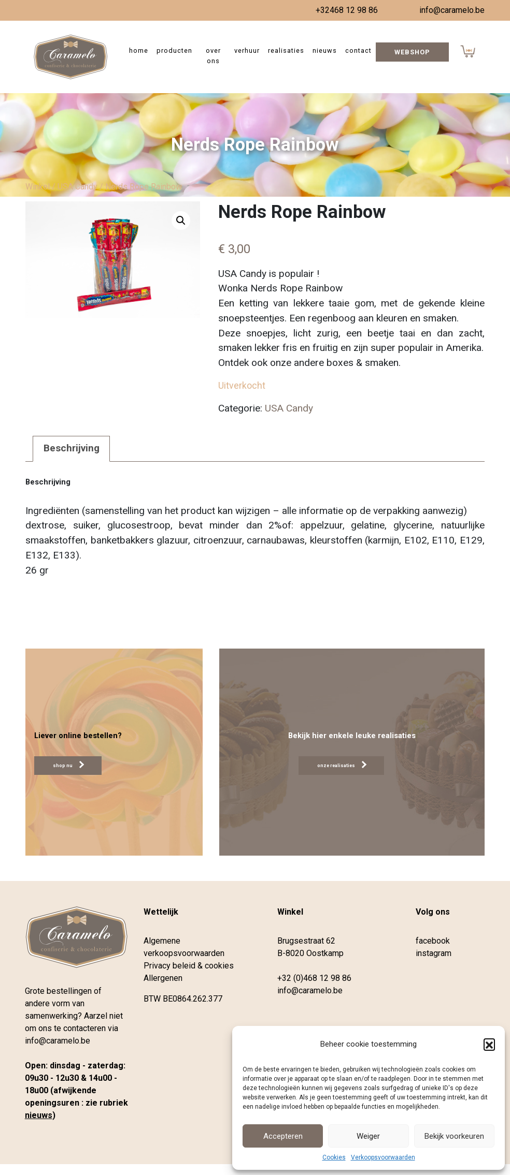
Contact (358, 50)
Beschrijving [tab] (72, 448)
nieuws (38, 1115)
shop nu (68, 764)
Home (138, 50)
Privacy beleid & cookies (189, 966)
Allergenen (163, 978)
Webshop (412, 52)
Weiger (368, 1136)
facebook (433, 941)
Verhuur (247, 50)
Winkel (37, 187)
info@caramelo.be (452, 10)
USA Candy (77, 187)
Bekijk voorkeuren (454, 1136)
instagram (433, 953)
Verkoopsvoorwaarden (383, 1157)
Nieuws (325, 50)
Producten (174, 50)
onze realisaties (341, 764)
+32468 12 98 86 (347, 10)
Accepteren (283, 1136)
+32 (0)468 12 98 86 (314, 978)
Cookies (334, 1157)
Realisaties (286, 50)
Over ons (213, 55)
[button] (489, 1044)
